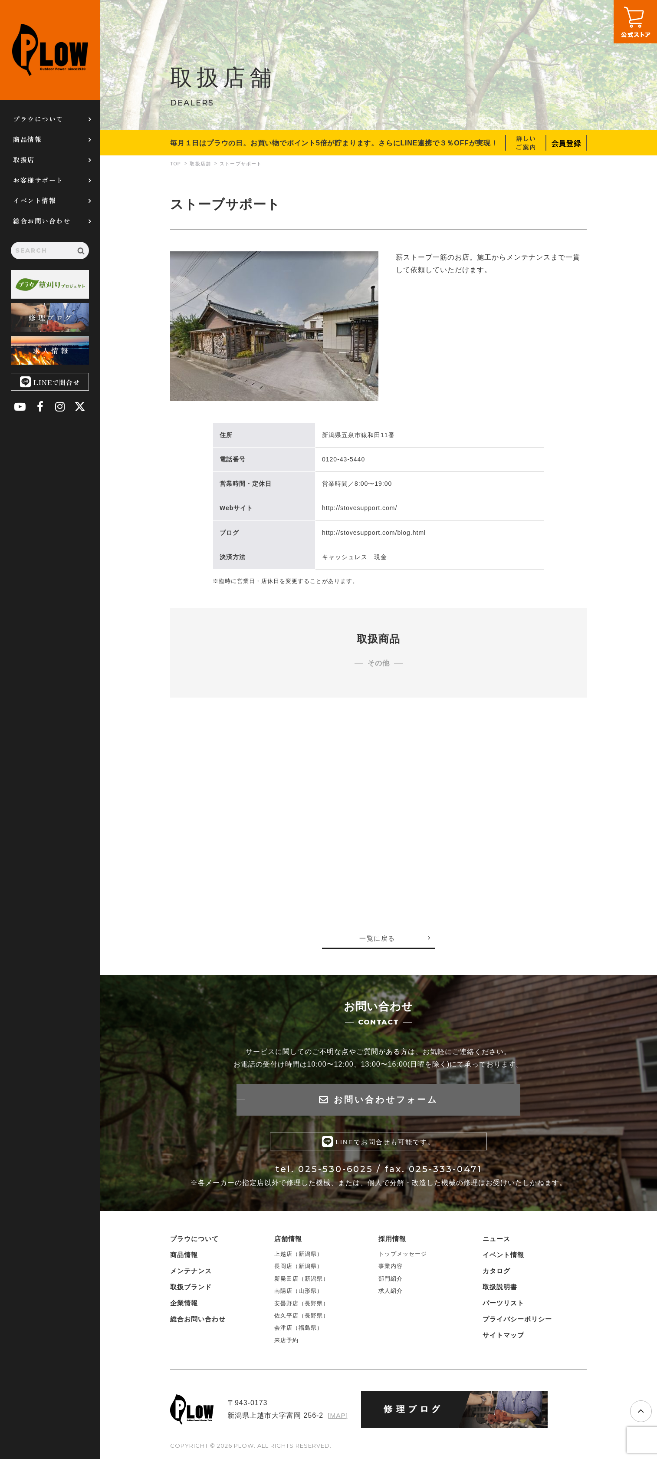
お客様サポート (38, 179)
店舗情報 (288, 1240)
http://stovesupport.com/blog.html (374, 532)
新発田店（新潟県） (301, 1280)
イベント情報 (34, 200)
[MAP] (337, 1417)
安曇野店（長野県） (301, 1304)
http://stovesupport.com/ (359, 507)
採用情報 (392, 1240)
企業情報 (184, 1304)
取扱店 (24, 159)
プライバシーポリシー (517, 1320)
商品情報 (27, 139)
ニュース (496, 1240)
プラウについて (38, 118)
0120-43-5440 (343, 459)
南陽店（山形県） (298, 1292)
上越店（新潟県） (298, 1255)
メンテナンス (191, 1272)
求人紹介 (390, 1292)
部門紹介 (390, 1280)
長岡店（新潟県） (298, 1268)
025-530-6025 (335, 1171)
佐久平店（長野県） (301, 1317)
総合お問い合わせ (41, 220)
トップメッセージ (402, 1255)
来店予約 (286, 1342)
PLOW (50, 50)
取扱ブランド (191, 1288)
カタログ (496, 1272)
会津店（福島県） (298, 1329)
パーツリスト (503, 1304)
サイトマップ (503, 1336)
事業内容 (390, 1268)
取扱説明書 (500, 1288)
